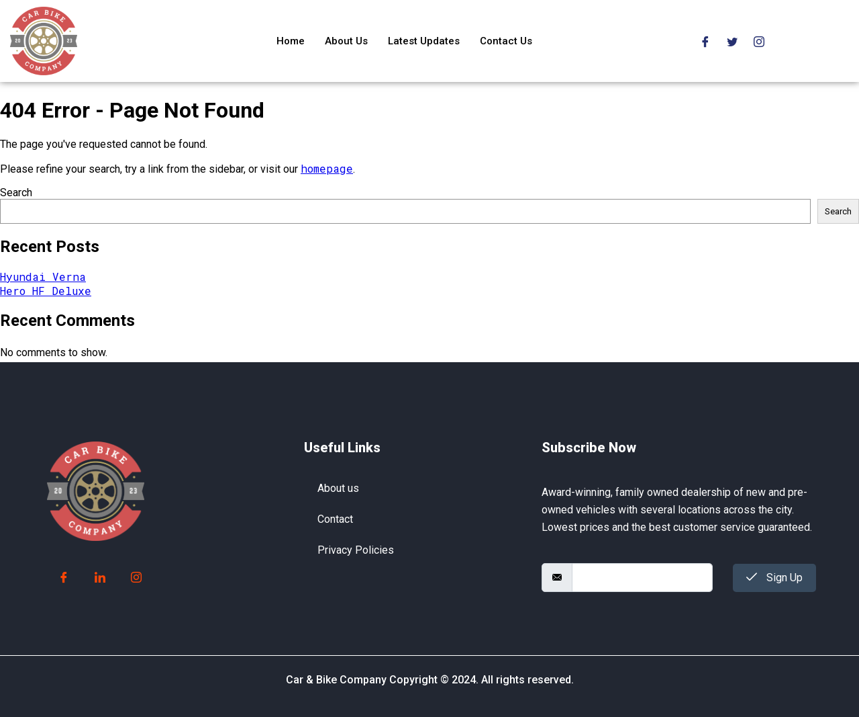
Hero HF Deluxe (45, 291)
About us (338, 488)
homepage (327, 168)
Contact (335, 519)
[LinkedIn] (100, 577)
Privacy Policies (355, 550)
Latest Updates (424, 41)
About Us (346, 41)
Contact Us (506, 41)
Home (290, 41)
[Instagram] (759, 40)
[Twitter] (732, 40)
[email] (642, 577)
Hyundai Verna (43, 276)
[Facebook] (705, 40)
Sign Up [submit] (774, 577)
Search (16, 192)
